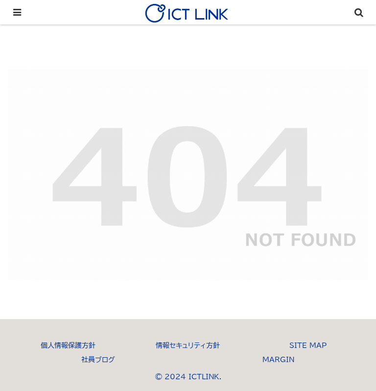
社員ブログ (98, 359)
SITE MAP (308, 345)
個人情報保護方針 (68, 345)
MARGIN (278, 359)
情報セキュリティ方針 (188, 345)
